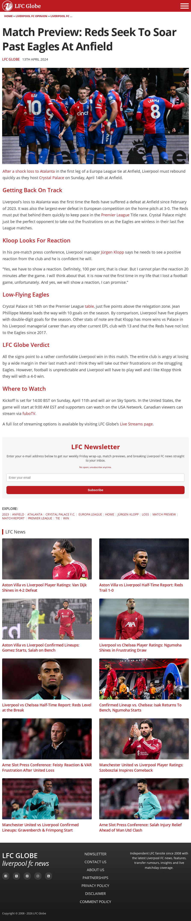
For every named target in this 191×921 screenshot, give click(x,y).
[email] (95, 478)
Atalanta (34, 514)
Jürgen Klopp (112, 252)
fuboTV (28, 413)
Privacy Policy (95, 885)
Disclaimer (95, 893)
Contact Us (95, 861)
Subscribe (95, 490)
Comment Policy (95, 901)
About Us (95, 869)
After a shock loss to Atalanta (29, 171)
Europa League (90, 514)
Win (66, 518)
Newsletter (95, 853)
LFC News (15, 532)
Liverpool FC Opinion (31, 16)
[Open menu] (184, 6)
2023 (5, 514)
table (89, 306)
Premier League (115, 214)
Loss (145, 514)
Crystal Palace (51, 177)
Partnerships (95, 877)
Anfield (18, 514)
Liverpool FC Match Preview (71, 16)
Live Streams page (136, 423)
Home (8, 16)
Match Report (13, 518)
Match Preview (164, 514)
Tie (58, 518)
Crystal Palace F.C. (60, 514)
